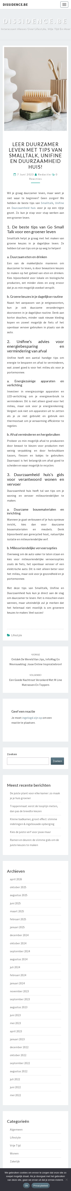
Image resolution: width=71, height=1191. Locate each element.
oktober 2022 (18, 1055)
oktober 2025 (18, 887)
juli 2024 (15, 967)
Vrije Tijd (15, 1145)
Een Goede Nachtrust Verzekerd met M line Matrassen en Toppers (35, 679)
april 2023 (16, 1031)
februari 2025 (18, 919)
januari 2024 (17, 983)
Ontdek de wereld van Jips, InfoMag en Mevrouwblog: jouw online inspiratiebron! (35, 659)
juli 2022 (15, 1079)
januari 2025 (17, 927)
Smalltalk (47, 203)
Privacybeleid (40, 1185)
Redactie (44, 174)
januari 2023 (17, 1039)
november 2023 (19, 991)
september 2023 (20, 999)
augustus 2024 (18, 959)
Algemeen (16, 1129)
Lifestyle (16, 635)
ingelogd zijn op (32, 717)
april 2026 (16, 879)
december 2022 (19, 1047)
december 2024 (19, 935)
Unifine (59, 203)
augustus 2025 (18, 895)
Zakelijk (15, 1161)
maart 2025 (17, 911)
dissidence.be (15, 4)
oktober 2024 (18, 943)
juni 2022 (15, 1087)
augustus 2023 (18, 1007)
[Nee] (66, 1179)
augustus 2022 (18, 1071)
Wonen (14, 1153)
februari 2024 (18, 975)
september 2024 (20, 951)
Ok (26, 1185)
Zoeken (12, 754)
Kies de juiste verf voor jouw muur (30, 832)
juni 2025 (15, 903)
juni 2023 (15, 1015)
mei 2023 (15, 1023)
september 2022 (20, 1063)
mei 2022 (15, 1095)
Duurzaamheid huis (24, 208)
